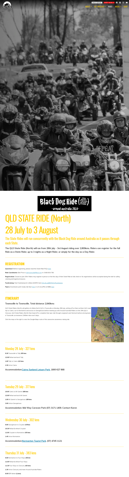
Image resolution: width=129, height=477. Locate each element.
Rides (110, 6)
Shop (126, 6)
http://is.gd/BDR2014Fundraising (52, 283)
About (87, 6)
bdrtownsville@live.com (34, 273)
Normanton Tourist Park (34, 441)
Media (117, 6)
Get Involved (99, 6)
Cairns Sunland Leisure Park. (36, 369)
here (49, 269)
